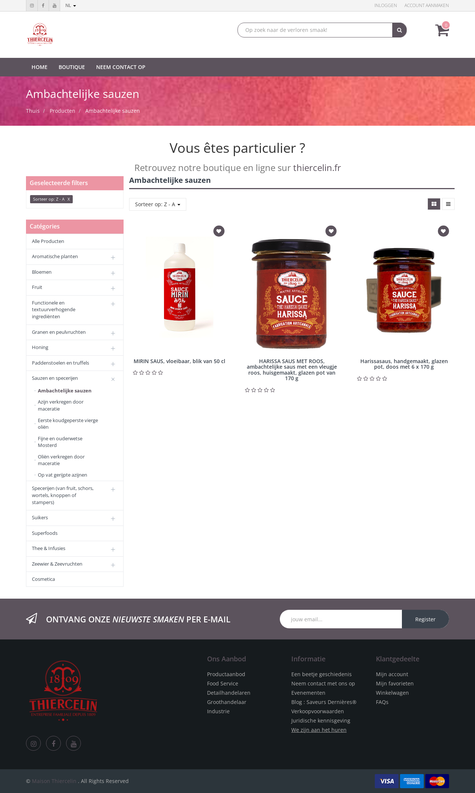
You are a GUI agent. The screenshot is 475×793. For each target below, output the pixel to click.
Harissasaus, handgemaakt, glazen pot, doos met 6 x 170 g (404, 364)
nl (70, 5)
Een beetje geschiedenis (321, 674)
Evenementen (308, 692)
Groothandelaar (226, 701)
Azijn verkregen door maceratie (60, 405)
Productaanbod (226, 674)
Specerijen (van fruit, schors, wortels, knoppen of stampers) (63, 495)
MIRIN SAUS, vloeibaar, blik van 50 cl (179, 361)
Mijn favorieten (395, 683)
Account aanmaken (426, 5)
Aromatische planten (55, 256)
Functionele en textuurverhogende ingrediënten (53, 309)
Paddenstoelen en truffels (60, 362)
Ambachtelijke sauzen (112, 110)
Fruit (37, 287)
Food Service (222, 683)
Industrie (218, 711)
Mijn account (392, 674)
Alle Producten (48, 241)
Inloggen (385, 5)
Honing (40, 347)
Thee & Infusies (48, 548)
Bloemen (42, 272)
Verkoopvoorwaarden (317, 711)
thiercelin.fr (317, 167)
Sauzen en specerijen (55, 378)
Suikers (40, 517)
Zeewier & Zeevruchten (57, 563)
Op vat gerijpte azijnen (62, 474)
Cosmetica (43, 579)
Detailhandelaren (228, 692)
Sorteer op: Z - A (157, 204)
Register (425, 619)
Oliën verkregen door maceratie (61, 460)
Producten (62, 110)
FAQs (382, 701)
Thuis (33, 110)
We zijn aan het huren (319, 729)
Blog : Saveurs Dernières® (324, 701)
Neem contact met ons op (323, 683)
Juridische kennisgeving (320, 720)
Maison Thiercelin (54, 780)
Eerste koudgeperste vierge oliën (68, 424)
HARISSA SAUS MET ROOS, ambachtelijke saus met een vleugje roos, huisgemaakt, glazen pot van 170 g (292, 370)
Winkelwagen (392, 692)
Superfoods (45, 533)
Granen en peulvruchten (59, 332)
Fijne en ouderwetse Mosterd (60, 442)
